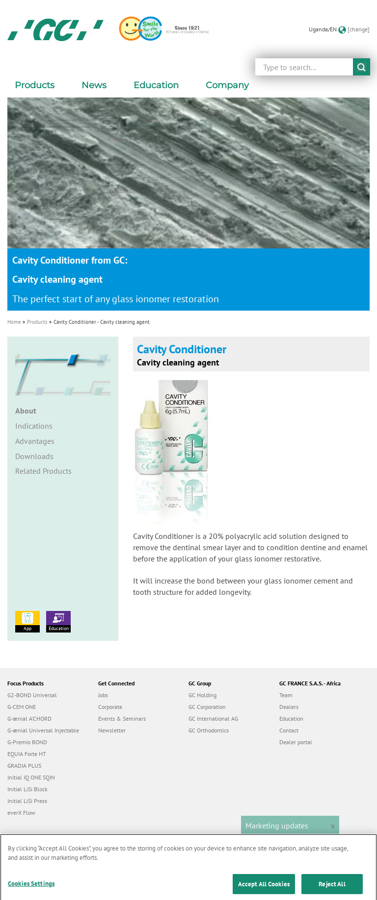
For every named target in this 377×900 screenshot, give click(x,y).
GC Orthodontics (208, 730)
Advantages (34, 441)
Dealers (288, 706)
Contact (288, 730)
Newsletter (112, 730)
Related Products (43, 471)
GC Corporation (207, 706)
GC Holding (202, 695)
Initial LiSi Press (27, 800)
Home (14, 321)
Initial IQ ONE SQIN (31, 777)
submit (361, 66)
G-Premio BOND (27, 742)
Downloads (34, 456)
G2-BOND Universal (32, 695)
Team (286, 695)
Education (58, 621)
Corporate (110, 706)
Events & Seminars (122, 718)
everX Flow (21, 812)
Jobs (103, 695)
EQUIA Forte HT (26, 753)
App (27, 621)
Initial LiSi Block (27, 789)
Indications (34, 426)
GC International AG (213, 718)
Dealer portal (295, 742)
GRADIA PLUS (24, 765)
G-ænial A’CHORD (29, 718)
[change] (359, 29)
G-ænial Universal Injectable (43, 730)
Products (37, 321)
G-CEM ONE (21, 706)
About (25, 410)
